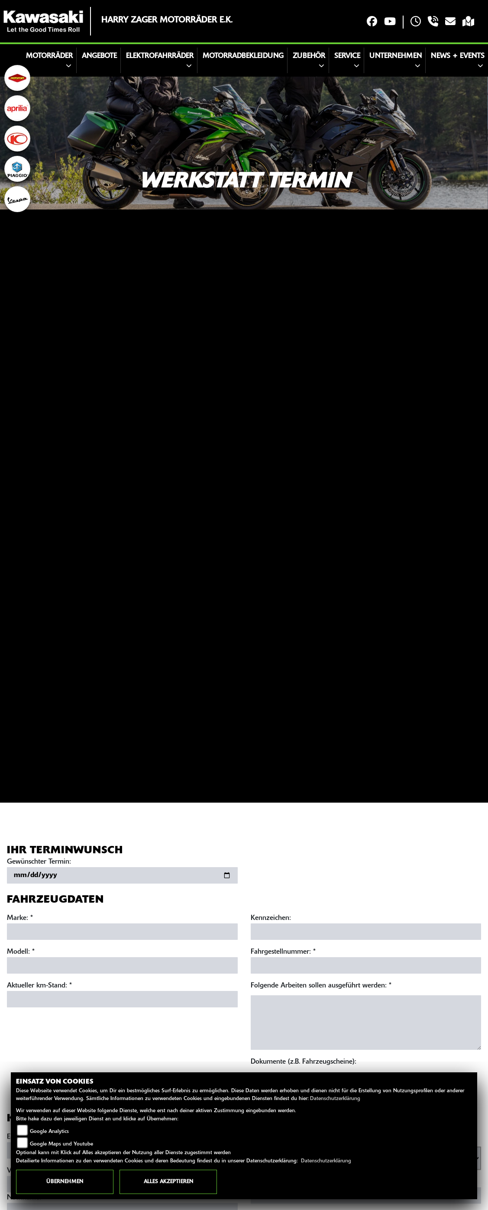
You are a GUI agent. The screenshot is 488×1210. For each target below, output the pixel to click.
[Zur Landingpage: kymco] (17, 139)
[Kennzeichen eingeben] (366, 931)
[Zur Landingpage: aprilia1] (17, 108)
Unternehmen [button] (395, 56)
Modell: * (21, 952)
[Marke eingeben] (122, 931)
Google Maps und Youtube (61, 1144)
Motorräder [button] (49, 56)
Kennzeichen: (271, 918)
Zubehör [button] (309, 56)
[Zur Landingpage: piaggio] (17, 169)
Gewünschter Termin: (39, 861)
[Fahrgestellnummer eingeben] (366, 965)
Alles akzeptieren (168, 1181)
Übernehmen (64, 1181)
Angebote (99, 56)
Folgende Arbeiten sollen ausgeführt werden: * (321, 985)
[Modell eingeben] (122, 965)
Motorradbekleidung (243, 56)
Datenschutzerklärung (335, 1098)
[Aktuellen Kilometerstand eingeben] (122, 999)
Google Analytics (49, 1131)
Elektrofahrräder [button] (160, 56)
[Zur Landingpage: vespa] (17, 199)
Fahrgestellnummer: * (283, 952)
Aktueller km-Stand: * (39, 985)
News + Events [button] (458, 56)
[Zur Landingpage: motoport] (17, 78)
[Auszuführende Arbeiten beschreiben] (366, 1022)
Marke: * (20, 918)
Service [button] (347, 56)
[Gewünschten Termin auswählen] (122, 875)
